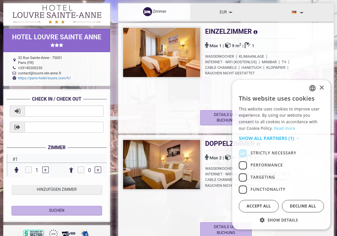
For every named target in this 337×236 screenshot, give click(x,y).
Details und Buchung (228, 117)
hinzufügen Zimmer (57, 189)
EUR (226, 12)
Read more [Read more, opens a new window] (284, 128)
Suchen (57, 210)
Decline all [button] (303, 206)
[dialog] (281, 154)
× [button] (321, 88)
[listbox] (312, 88)
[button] (281, 138)
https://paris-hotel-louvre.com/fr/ (44, 78)
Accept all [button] (259, 206)
